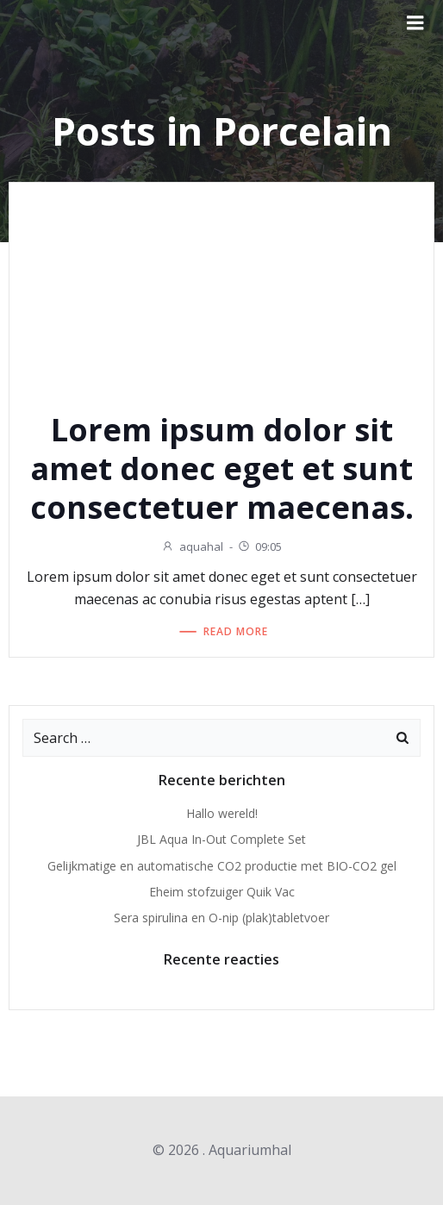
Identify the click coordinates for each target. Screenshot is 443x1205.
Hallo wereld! (222, 813)
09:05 (259, 546)
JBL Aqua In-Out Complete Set (221, 839)
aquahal (192, 546)
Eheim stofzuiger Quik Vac (222, 891)
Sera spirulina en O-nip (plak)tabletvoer (221, 917)
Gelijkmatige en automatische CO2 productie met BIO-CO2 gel (221, 866)
